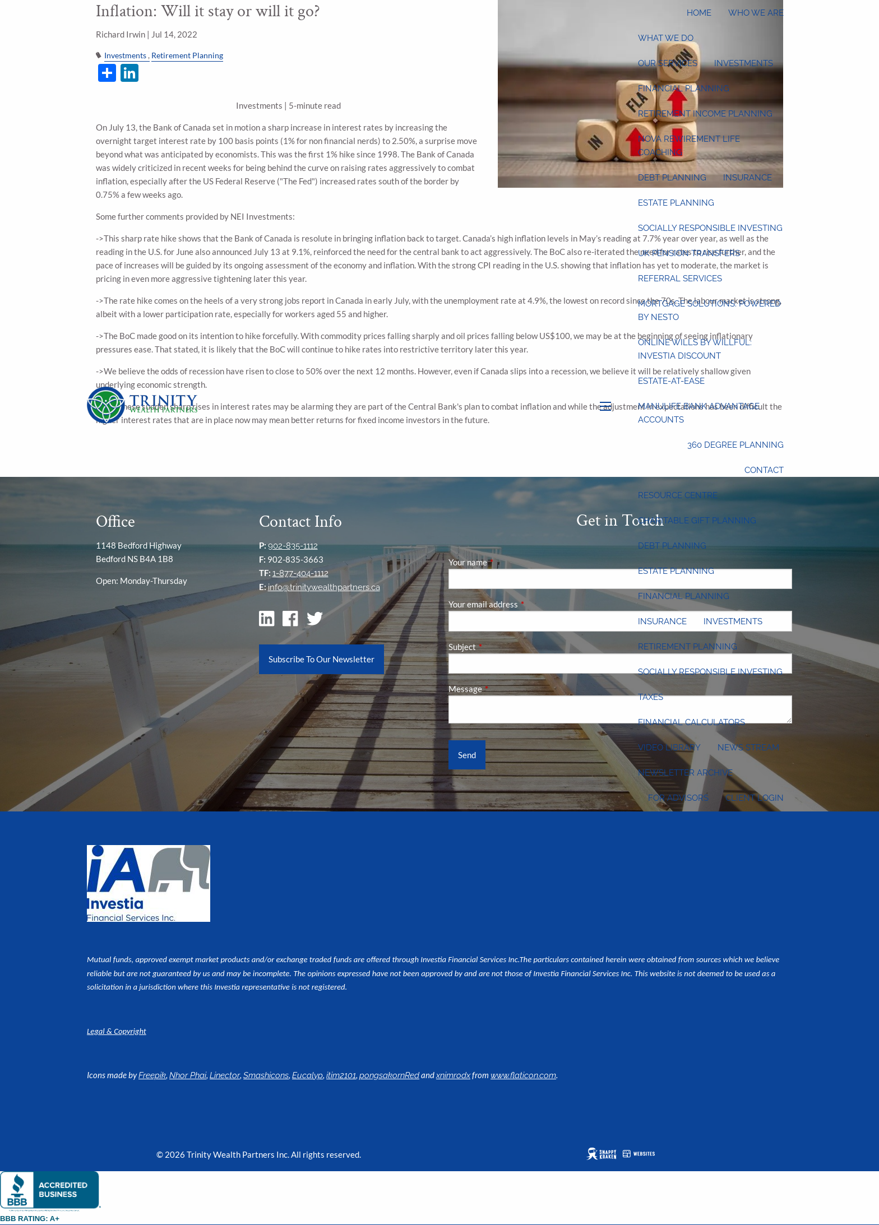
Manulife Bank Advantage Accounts (699, 413)
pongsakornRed (389, 1075)
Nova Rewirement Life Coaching (689, 145)
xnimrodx (453, 1075)
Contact (764, 470)
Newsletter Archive (685, 773)
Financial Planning (683, 88)
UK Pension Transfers (689, 253)
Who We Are (756, 13)
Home (699, 13)
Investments (743, 63)
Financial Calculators (691, 722)
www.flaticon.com (523, 1075)
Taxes (650, 697)
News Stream (748, 748)
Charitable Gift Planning (697, 521)
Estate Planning (676, 203)
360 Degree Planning (735, 445)
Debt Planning (672, 178)
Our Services (667, 63)
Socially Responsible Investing (710, 228)
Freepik (152, 1075)
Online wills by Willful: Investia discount (695, 349)
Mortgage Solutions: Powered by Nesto (709, 310)
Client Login (754, 798)
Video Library (669, 748)
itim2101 (341, 1075)
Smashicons (266, 1075)
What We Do (665, 38)
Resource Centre (678, 495)
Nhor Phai (187, 1075)
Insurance (747, 178)
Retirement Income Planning (705, 114)
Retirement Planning (687, 647)
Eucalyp (307, 1075)
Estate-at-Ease (671, 381)
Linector (225, 1075)
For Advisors (678, 798)
